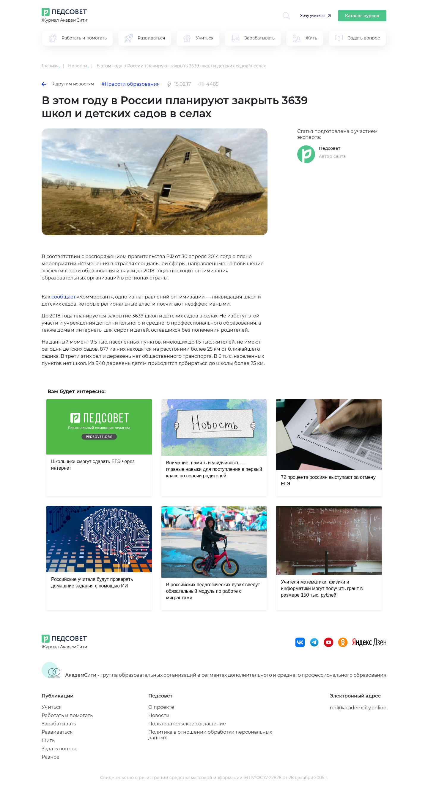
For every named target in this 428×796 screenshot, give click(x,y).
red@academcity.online (358, 708)
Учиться (52, 707)
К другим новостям (68, 84)
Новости (158, 715)
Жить (48, 740)
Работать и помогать (67, 715)
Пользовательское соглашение (187, 724)
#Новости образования (130, 84)
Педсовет (329, 148)
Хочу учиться (312, 15)
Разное (50, 757)
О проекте (161, 707)
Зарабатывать (59, 724)
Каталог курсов (362, 15)
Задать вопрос (59, 748)
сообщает (63, 297)
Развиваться (57, 732)
